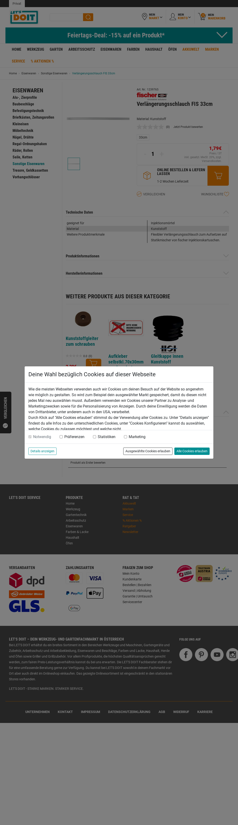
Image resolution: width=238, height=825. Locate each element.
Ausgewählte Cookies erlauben (147, 451)
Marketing (137, 437)
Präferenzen (74, 437)
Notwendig (42, 437)
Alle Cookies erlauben (191, 451)
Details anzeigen (42, 451)
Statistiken (106, 437)
